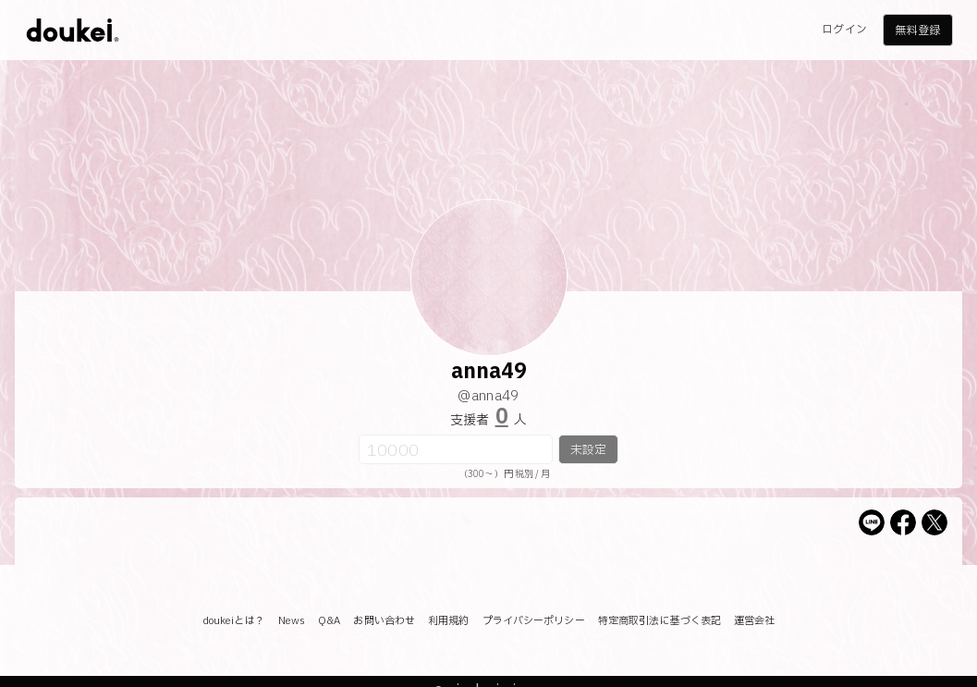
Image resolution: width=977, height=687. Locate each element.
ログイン (844, 29)
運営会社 (754, 621)
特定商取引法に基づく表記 (659, 621)
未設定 (588, 450)
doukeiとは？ (233, 621)
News (291, 621)
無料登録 (917, 30)
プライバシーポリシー (533, 621)
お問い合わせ (384, 621)
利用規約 (448, 621)
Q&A (329, 621)
